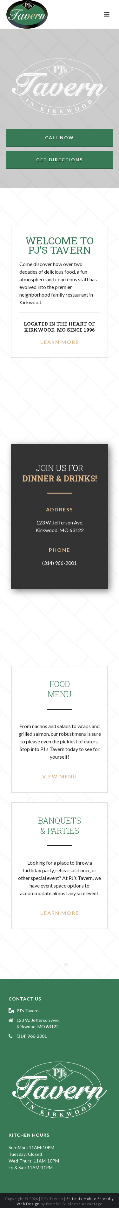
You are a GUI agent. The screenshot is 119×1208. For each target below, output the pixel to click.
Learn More (59, 342)
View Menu (59, 776)
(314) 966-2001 (32, 1036)
